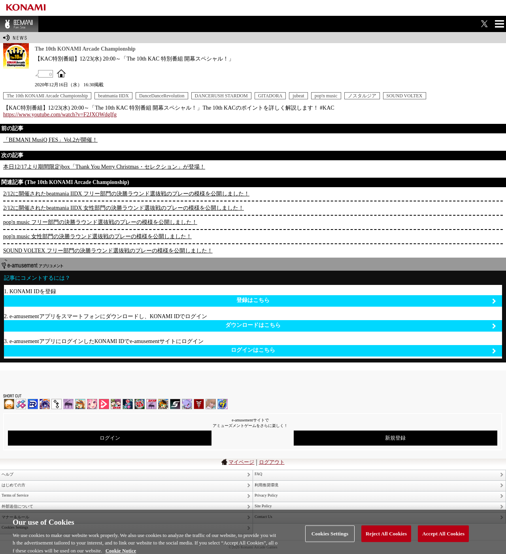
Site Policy (263, 506)
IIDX (9, 404)
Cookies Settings (330, 538)
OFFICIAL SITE (61, 73)
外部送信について (17, 506)
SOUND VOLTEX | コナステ (175, 404)
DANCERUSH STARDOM (221, 96)
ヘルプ (7, 474)
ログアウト (272, 462)
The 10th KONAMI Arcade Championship (47, 96)
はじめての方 (13, 485)
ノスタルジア (362, 96)
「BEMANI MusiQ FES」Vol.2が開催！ (50, 140)
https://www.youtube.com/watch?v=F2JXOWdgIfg (60, 115)
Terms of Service (15, 495)
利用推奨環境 (266, 485)
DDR (21, 404)
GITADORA (270, 96)
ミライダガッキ (222, 404)
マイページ (241, 462)
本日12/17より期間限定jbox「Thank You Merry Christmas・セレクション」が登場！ (104, 167)
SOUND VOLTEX (405, 96)
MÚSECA (199, 404)
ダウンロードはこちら (360, 325)
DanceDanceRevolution (162, 96)
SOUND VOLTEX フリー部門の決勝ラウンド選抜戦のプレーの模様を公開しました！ (108, 251)
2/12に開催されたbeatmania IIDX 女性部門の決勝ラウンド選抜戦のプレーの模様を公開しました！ (123, 208)
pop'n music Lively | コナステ (163, 404)
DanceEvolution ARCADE (211, 404)
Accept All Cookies (443, 538)
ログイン (110, 438)
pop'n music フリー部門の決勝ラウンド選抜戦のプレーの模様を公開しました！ (100, 222)
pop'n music (326, 96)
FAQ (258, 474)
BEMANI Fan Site (19, 24)
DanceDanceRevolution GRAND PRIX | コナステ (128, 404)
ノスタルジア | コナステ (151, 404)
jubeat (298, 96)
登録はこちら (366, 300)
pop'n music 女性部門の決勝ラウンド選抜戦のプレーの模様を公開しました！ (97, 236)
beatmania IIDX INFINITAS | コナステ (116, 404)
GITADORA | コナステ (139, 404)
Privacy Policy (266, 495)
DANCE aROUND (104, 404)
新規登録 (395, 438)
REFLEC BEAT (187, 404)
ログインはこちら (363, 350)
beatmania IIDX (113, 96)
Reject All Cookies (386, 538)
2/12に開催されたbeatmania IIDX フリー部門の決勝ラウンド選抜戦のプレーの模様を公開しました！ (126, 194)
